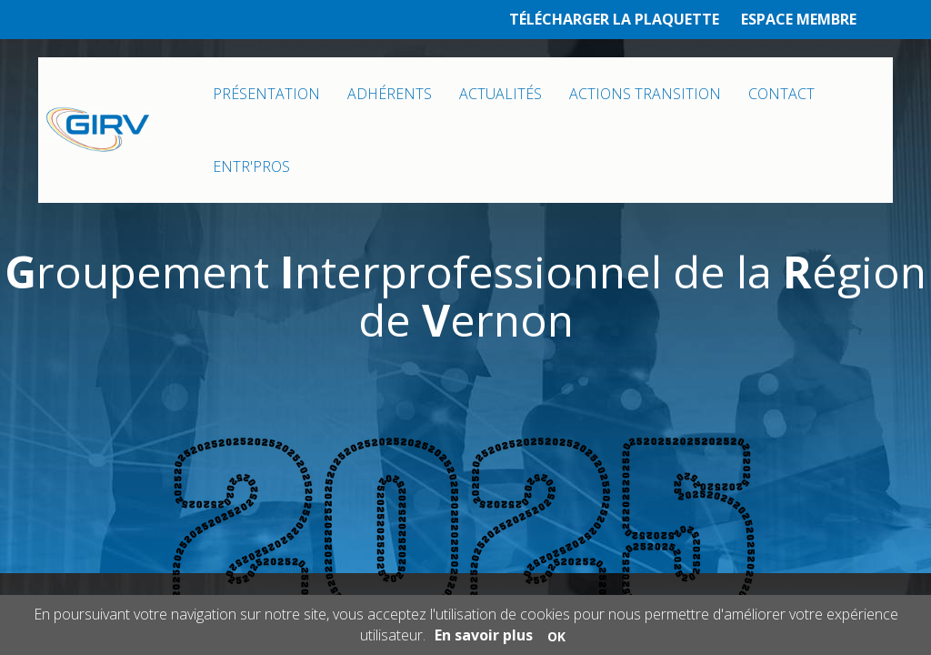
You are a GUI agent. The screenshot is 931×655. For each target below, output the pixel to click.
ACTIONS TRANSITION (645, 94)
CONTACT (781, 94)
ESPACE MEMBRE (798, 19)
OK (556, 636)
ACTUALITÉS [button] (500, 94)
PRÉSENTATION (266, 94)
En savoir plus (484, 635)
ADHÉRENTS (389, 94)
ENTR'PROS (251, 166)
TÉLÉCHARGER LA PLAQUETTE (614, 19)
